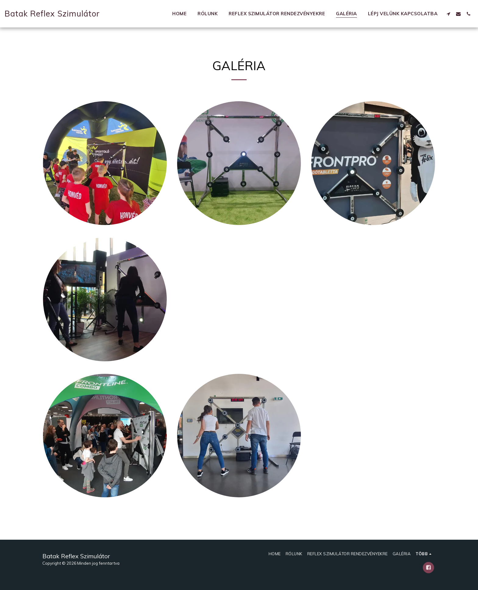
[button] (448, 13)
